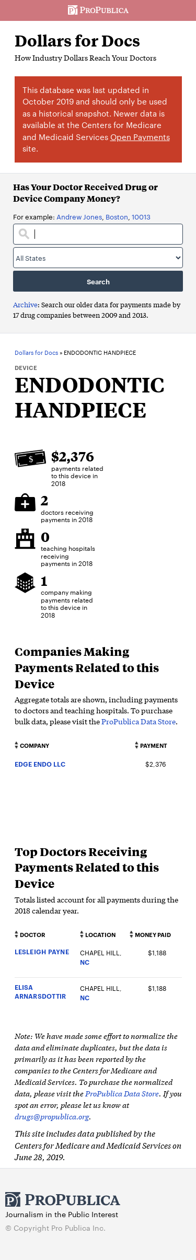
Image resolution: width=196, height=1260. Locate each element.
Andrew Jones (79, 216)
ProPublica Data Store (138, 721)
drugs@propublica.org (52, 1116)
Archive (25, 304)
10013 (141, 216)
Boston (117, 216)
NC (84, 961)
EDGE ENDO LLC (40, 763)
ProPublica (98, 10)
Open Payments (140, 136)
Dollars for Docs (77, 40)
